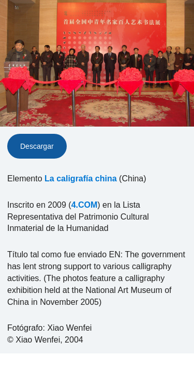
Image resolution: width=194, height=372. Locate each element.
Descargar (37, 146)
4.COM (84, 204)
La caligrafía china (80, 178)
